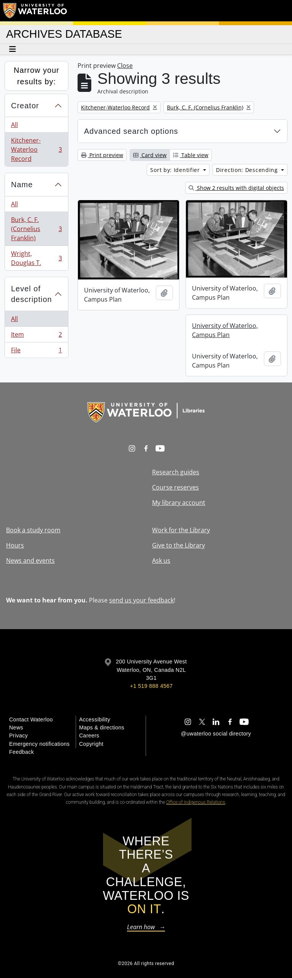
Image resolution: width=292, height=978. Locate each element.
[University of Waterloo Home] (35, 10)
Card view (150, 155)
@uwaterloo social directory (216, 734)
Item (36, 336)
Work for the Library (181, 530)
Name (22, 184)
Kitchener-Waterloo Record (36, 149)
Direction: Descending (247, 169)
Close (125, 65)
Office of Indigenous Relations (195, 802)
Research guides (175, 472)
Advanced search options (131, 131)
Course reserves (175, 487)
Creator (25, 105)
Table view (190, 155)
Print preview (102, 155)
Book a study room (33, 530)
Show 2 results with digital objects (236, 187)
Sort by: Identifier (176, 169)
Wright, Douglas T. (36, 258)
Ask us (161, 560)
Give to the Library (178, 545)
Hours (15, 545)
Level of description (31, 294)
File (36, 351)
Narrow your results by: (36, 76)
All (14, 124)
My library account (178, 502)
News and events (30, 560)
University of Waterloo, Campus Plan (225, 330)
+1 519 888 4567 (151, 686)
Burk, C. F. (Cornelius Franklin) (36, 228)
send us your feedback (141, 600)
